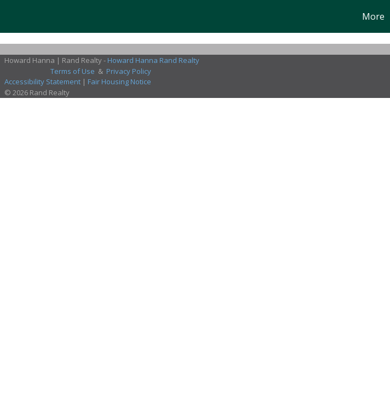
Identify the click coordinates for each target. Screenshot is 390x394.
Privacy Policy (128, 71)
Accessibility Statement (42, 81)
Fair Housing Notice (119, 81)
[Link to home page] (14, 16)
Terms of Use (72, 71)
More (373, 16)
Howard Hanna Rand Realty (153, 60)
